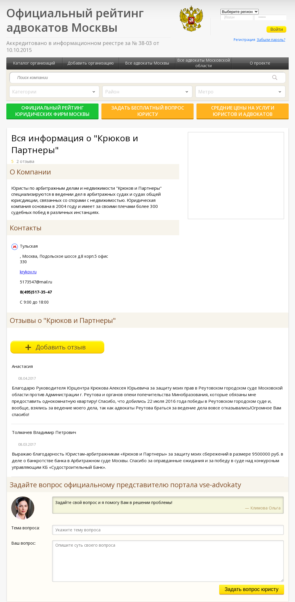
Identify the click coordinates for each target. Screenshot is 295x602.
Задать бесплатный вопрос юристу (147, 111)
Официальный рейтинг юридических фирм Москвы (52, 111)
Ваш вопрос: (23, 543)
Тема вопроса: (25, 527)
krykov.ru (28, 271)
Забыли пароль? (271, 39)
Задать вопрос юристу (252, 589)
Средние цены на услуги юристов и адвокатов (242, 111)
